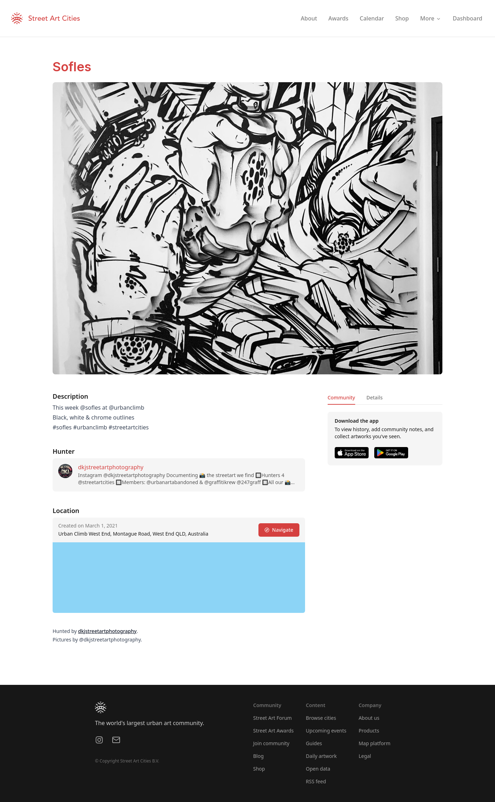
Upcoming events (326, 730)
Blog (258, 756)
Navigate (278, 529)
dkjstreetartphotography (110, 467)
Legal (365, 756)
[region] (179, 577)
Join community (271, 743)
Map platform (374, 743)
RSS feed (316, 781)
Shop (259, 768)
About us (369, 717)
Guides (314, 743)
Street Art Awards (273, 730)
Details (374, 397)
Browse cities (321, 717)
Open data (318, 768)
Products (369, 730)
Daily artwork (321, 756)
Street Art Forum (272, 717)
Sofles (72, 66)
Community (341, 397)
